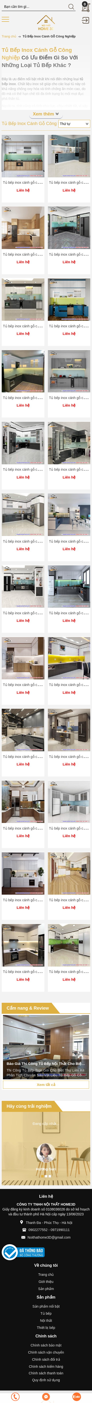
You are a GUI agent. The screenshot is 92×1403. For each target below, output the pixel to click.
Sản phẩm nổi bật (46, 1306)
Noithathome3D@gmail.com (48, 1237)
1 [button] (42, 1176)
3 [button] (50, 1176)
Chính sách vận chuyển (46, 1352)
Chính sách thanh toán (46, 1373)
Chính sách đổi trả (46, 1359)
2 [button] (46, 1176)
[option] (46, 1047)
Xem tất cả (46, 1085)
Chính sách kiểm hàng (46, 1367)
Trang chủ (46, 1275)
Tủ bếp (46, 1313)
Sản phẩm (46, 1289)
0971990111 (60, 1230)
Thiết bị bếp (46, 1328)
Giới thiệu (46, 1282)
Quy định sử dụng (46, 1380)
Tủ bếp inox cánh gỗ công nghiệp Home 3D (36, 182)
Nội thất (46, 1321)
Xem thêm (46, 114)
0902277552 (38, 1230)
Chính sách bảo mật (46, 1345)
